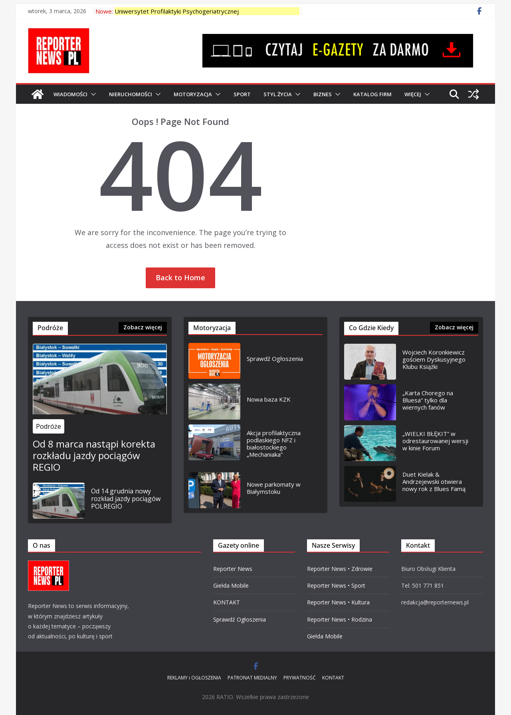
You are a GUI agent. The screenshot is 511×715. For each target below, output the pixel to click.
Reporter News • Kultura (338, 602)
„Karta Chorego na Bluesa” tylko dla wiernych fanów (427, 400)
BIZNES (322, 94)
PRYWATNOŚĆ (299, 677)
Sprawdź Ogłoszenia (275, 358)
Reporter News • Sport (336, 585)
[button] (91, 94)
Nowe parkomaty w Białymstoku (274, 488)
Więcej (412, 94)
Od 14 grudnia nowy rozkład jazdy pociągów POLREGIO (125, 499)
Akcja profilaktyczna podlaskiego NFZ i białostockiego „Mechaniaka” (274, 443)
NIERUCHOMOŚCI (130, 94)
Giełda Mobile (231, 585)
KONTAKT (226, 602)
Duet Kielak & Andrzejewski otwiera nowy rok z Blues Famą (433, 481)
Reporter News (232, 568)
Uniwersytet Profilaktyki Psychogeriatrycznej (177, 11)
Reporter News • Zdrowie (339, 568)
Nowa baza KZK (269, 399)
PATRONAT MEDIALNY (252, 677)
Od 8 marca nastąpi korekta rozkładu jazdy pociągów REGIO (94, 455)
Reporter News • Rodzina (339, 619)
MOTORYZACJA (193, 94)
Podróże (48, 426)
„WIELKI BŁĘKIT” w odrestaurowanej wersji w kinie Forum (435, 441)
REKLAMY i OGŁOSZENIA (194, 677)
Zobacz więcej (142, 327)
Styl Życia (277, 94)
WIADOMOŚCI (70, 94)
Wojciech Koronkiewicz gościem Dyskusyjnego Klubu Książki (433, 359)
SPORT (242, 94)
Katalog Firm (372, 94)
